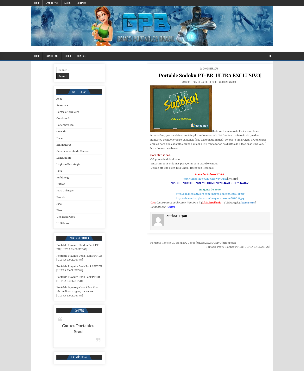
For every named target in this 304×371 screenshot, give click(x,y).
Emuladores (64, 144)
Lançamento (64, 157)
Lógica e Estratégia (68, 164)
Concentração (210, 68)
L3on (187, 81)
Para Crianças (65, 190)
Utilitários (62, 223)
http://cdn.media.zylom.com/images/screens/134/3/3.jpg (210, 198)
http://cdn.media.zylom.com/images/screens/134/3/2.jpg (210, 193)
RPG (59, 203)
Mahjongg (62, 177)
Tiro (59, 210)
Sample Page (52, 3)
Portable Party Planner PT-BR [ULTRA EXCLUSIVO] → (239, 246)
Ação (59, 98)
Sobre (67, 3)
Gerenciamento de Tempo (72, 151)
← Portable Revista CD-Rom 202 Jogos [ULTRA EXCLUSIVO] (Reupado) (191, 242)
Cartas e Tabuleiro (67, 111)
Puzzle (60, 197)
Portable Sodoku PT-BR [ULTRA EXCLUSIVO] (210, 75)
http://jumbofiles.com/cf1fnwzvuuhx (205, 178)
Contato (81, 3)
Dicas (59, 138)
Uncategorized (65, 216)
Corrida (61, 131)
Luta (59, 170)
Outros (60, 183)
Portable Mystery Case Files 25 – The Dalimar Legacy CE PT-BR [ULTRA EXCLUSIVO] (77, 291)
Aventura (62, 105)
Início (37, 3)
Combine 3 (63, 118)
